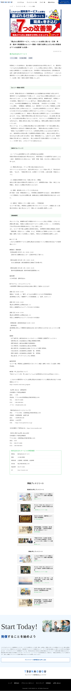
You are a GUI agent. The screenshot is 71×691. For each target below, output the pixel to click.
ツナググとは (20, 2)
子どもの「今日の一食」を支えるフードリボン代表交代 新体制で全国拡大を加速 (43, 506)
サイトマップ (40, 683)
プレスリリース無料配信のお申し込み (35, 659)
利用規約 (48, 683)
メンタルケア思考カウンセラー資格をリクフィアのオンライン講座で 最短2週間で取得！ (43, 495)
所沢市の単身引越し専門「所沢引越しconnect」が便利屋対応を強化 (43, 589)
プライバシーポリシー (27, 683)
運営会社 (16, 683)
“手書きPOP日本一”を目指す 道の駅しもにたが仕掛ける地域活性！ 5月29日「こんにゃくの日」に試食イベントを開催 (43, 540)
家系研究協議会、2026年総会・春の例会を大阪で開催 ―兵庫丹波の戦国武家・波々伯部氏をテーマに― (43, 528)
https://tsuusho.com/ (23, 470)
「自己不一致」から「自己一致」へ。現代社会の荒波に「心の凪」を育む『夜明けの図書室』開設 (43, 579)
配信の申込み (51, 2)
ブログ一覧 (42, 2)
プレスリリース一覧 (32, 2)
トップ (11, 6)
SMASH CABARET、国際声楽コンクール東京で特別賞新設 (43, 516)
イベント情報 (32, 6)
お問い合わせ (61, 2)
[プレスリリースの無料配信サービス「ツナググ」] (7, 2)
